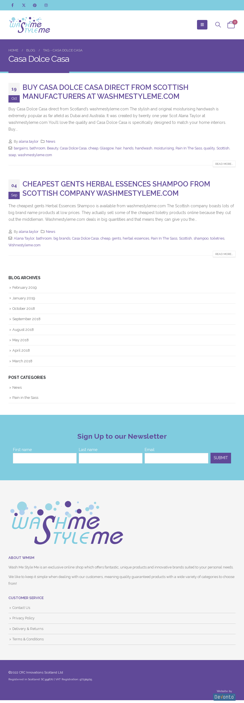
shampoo (201, 238)
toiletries (217, 238)
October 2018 (23, 308)
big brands (61, 238)
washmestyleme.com (35, 155)
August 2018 (23, 330)
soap (12, 155)
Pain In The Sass (189, 148)
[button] (202, 24)
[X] (24, 5)
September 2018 (26, 319)
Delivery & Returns (28, 629)
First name (22, 450)
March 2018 (22, 361)
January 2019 (23, 298)
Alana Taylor (24, 238)
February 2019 (24, 287)
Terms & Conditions (28, 640)
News (50, 141)
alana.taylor (29, 141)
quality (209, 148)
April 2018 (21, 351)
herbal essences (136, 238)
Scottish (222, 148)
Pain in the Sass (25, 398)
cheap (93, 148)
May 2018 (20, 340)
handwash (143, 148)
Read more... (224, 163)
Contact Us (21, 608)
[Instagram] (46, 5)
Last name (88, 450)
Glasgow (107, 148)
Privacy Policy (23, 619)
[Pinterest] (35, 5)
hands (128, 148)
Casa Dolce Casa (73, 148)
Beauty (52, 148)
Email (150, 450)
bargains (21, 148)
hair (118, 148)
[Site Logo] (29, 25)
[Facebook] (12, 5)
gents (116, 238)
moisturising (164, 148)
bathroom (37, 148)
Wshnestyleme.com (24, 245)
